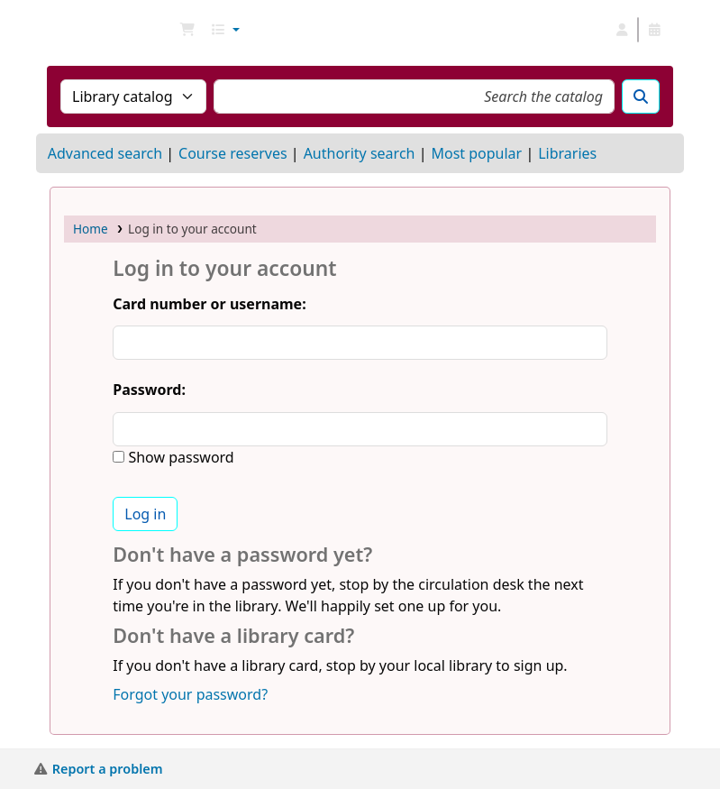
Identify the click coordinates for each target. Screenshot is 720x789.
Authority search (359, 153)
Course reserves (232, 153)
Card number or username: (209, 304)
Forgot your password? (190, 694)
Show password (178, 457)
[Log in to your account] (621, 30)
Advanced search (105, 153)
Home (90, 228)
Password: (149, 389)
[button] (187, 30)
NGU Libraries (95, 29)
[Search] (641, 96)
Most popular (476, 153)
